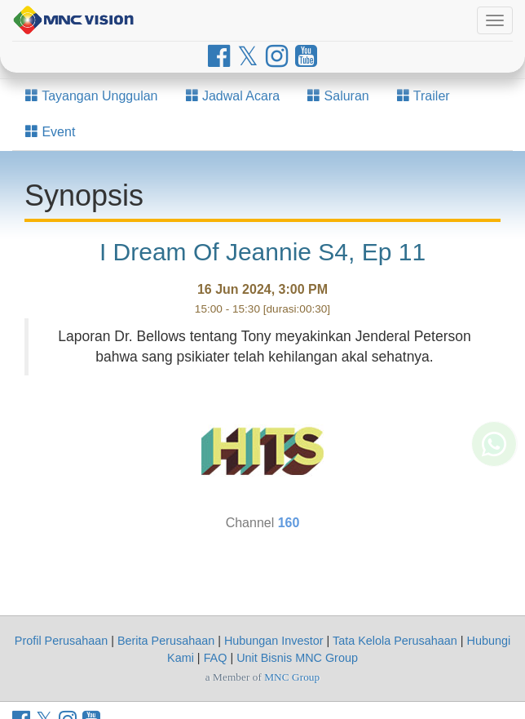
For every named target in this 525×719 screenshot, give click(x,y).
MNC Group (292, 677)
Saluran (338, 96)
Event (50, 132)
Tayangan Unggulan (91, 96)
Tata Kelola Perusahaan (395, 640)
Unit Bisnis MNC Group (297, 657)
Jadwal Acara (233, 96)
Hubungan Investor (274, 640)
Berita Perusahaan (165, 640)
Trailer (423, 96)
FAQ (215, 657)
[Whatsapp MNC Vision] (494, 467)
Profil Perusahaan (61, 640)
